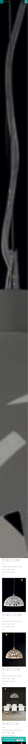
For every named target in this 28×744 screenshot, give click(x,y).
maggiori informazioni (11, 740)
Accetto (19, 740)
